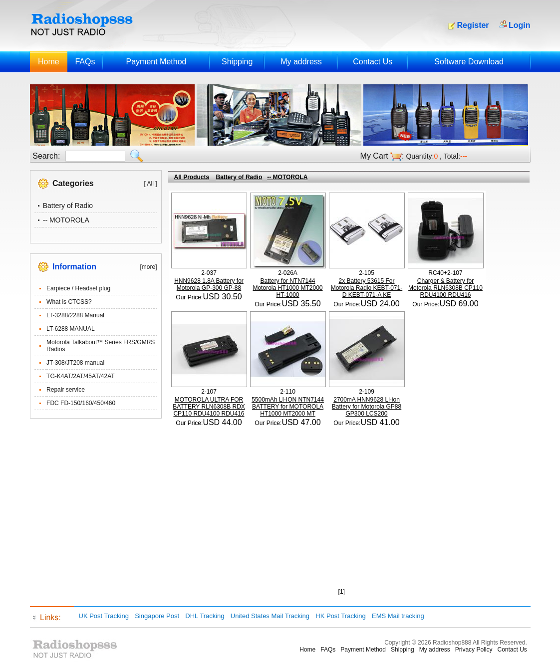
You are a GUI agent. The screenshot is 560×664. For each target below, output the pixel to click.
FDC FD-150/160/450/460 (80, 403)
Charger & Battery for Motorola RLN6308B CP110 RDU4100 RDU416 (445, 287)
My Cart (374, 156)
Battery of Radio (68, 206)
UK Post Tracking (104, 616)
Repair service (65, 389)
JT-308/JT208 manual (75, 362)
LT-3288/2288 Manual (75, 315)
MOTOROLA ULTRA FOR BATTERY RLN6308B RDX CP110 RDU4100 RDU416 (209, 406)
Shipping (237, 61)
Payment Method (156, 61)
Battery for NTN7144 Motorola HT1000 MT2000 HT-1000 (287, 287)
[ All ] (150, 183)
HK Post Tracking (340, 616)
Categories (73, 183)
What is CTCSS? (69, 301)
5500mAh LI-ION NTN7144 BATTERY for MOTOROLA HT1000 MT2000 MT (288, 406)
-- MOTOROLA (66, 220)
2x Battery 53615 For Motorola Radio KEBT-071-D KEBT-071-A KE (366, 287)
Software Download (469, 61)
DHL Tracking (204, 616)
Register (473, 25)
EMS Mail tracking (398, 616)
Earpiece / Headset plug (78, 288)
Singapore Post (157, 616)
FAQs (85, 61)
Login (520, 25)
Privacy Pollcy (474, 649)
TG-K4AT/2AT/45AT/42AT (80, 376)
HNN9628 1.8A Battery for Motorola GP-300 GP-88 (209, 284)
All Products (192, 177)
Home (48, 61)
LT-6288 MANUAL (70, 328)
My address (301, 61)
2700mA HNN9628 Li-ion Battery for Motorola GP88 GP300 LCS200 (366, 406)
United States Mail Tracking (270, 616)
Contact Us (372, 61)
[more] (148, 266)
